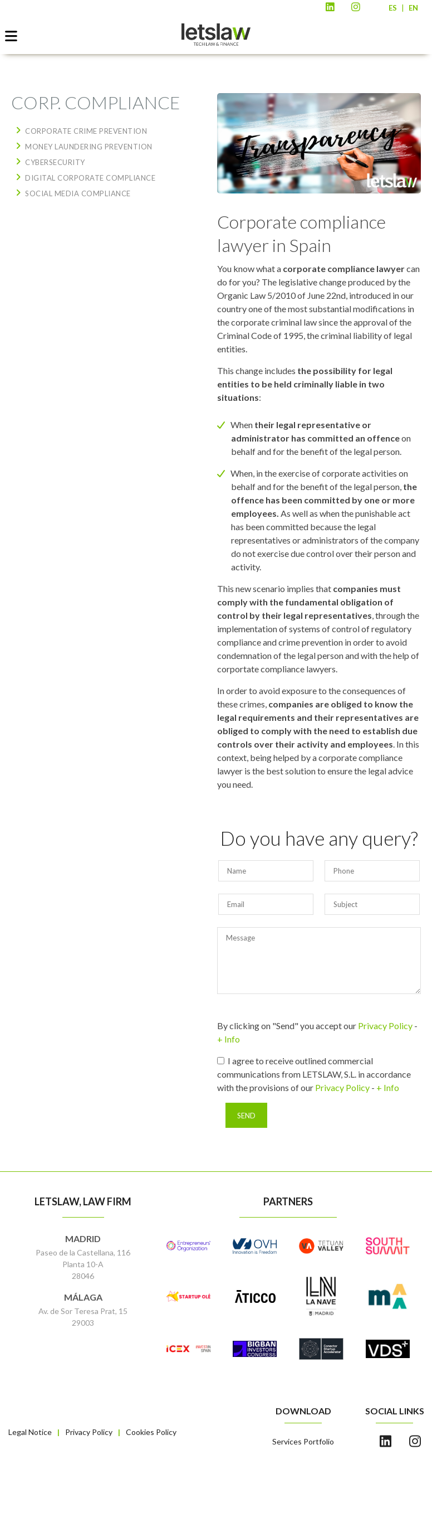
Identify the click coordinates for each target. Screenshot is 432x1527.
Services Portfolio (303, 1441)
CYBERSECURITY (55, 162)
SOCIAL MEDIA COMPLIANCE (78, 193)
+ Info (228, 1039)
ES (393, 7)
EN (413, 7)
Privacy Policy (385, 1025)
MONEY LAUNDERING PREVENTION (89, 146)
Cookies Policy (151, 1432)
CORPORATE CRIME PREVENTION (86, 131)
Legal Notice (30, 1432)
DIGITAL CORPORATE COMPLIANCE (90, 177)
